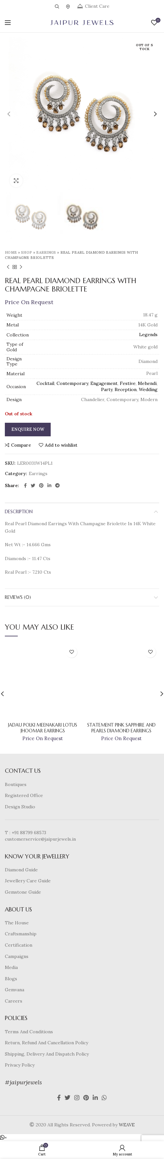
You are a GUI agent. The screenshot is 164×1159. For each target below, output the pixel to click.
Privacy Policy (20, 1065)
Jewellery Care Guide (28, 881)
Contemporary (72, 383)
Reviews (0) (18, 597)
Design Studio (20, 807)
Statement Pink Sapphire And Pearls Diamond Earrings (121, 728)
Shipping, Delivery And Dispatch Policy (47, 1054)
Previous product (8, 267)
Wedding (148, 389)
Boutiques (15, 784)
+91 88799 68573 (29, 832)
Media (11, 967)
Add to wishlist (61, 445)
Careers (13, 1001)
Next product (21, 267)
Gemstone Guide (23, 892)
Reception (126, 389)
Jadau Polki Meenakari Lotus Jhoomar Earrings (42, 728)
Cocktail (45, 383)
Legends (148, 334)
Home (11, 252)
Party (106, 389)
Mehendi (147, 383)
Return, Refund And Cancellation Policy (46, 1043)
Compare (21, 445)
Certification (18, 945)
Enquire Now (27, 429)
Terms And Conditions (29, 1032)
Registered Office (24, 795)
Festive (128, 383)
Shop (26, 252)
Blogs (11, 979)
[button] (3, 1138)
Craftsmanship (20, 934)
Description (19, 512)
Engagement (104, 383)
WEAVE (127, 1125)
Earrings (46, 252)
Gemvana (14, 990)
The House (17, 923)
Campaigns (16, 956)
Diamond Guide (21, 870)
